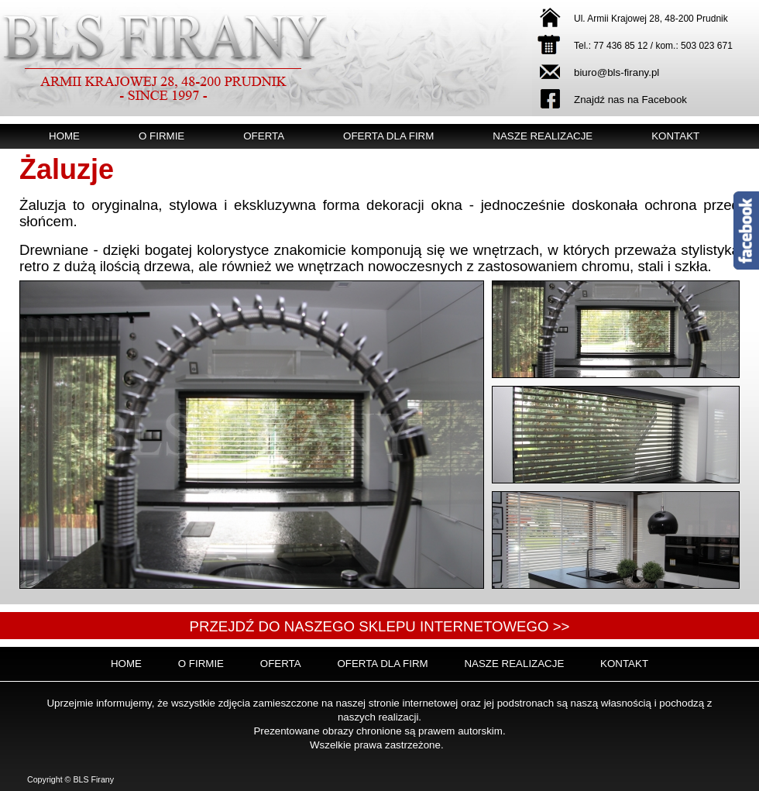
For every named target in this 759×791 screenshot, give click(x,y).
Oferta (263, 136)
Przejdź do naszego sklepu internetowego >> (379, 626)
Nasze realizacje (542, 136)
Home (64, 136)
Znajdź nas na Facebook (630, 99)
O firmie (161, 136)
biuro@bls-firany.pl (616, 72)
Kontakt (675, 136)
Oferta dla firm (388, 136)
